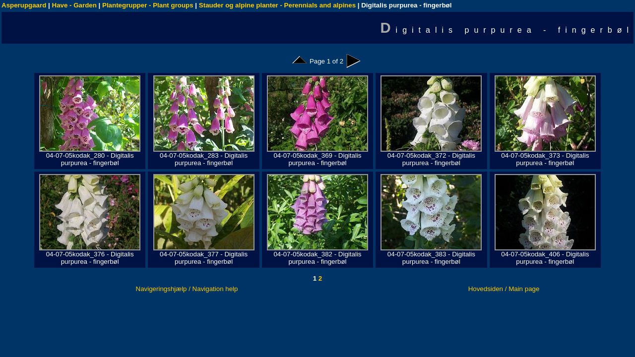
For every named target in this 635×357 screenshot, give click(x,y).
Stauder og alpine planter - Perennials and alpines (277, 5)
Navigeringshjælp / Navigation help (187, 289)
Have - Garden (74, 5)
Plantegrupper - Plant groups (147, 5)
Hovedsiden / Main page (504, 289)
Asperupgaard (23, 5)
